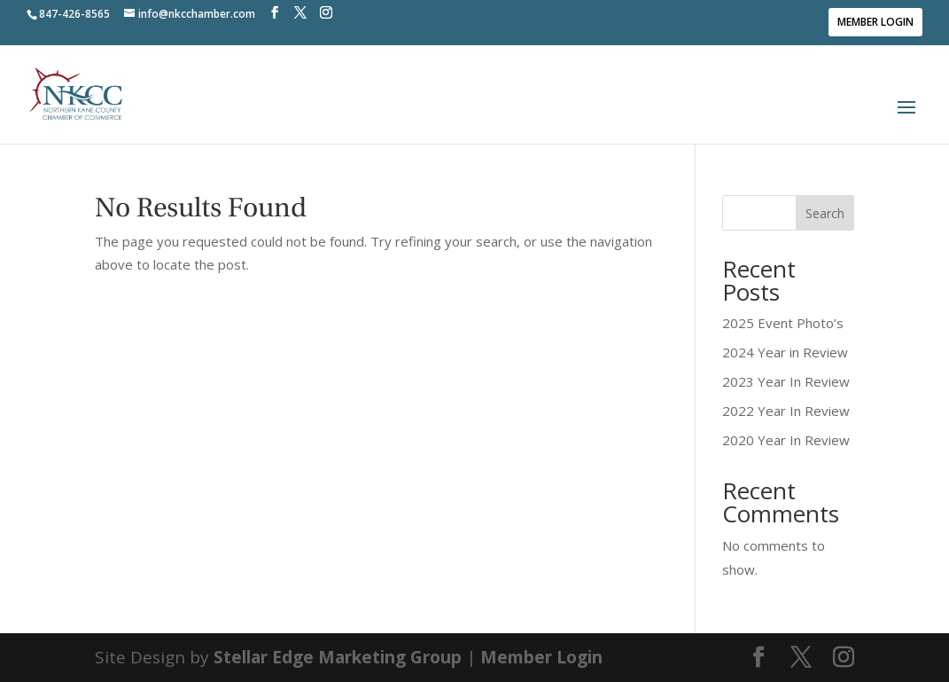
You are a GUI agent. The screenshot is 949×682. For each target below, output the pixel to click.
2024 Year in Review (785, 352)
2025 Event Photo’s (783, 323)
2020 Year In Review (786, 440)
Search (824, 213)
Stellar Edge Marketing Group (338, 657)
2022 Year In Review (786, 410)
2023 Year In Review (786, 381)
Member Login (875, 21)
